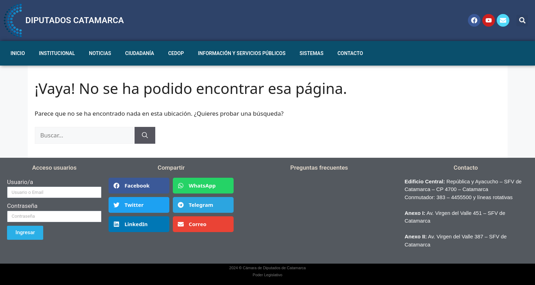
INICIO (18, 53)
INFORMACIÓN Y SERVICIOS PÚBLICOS (242, 53)
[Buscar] (145, 135)
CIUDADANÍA (139, 53)
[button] (522, 20)
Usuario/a (20, 181)
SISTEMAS (312, 53)
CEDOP (176, 53)
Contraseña (22, 205)
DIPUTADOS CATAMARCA (74, 20)
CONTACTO (350, 53)
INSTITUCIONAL (57, 53)
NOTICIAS (100, 53)
